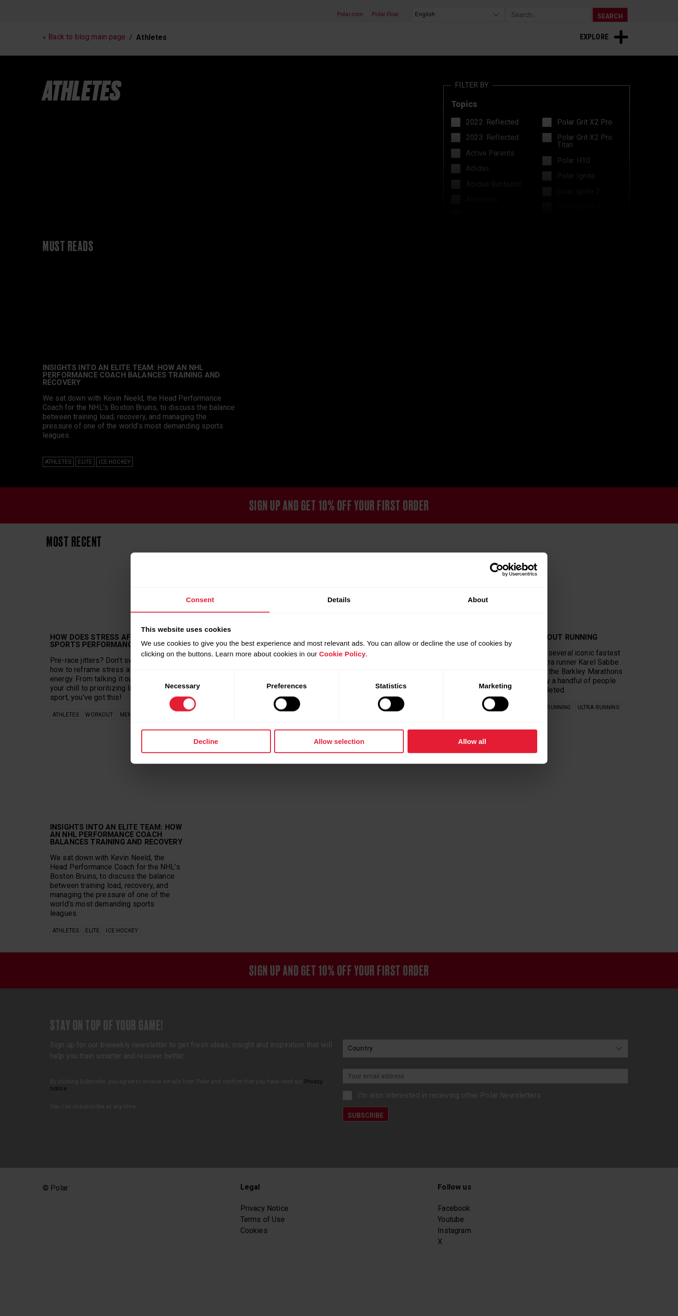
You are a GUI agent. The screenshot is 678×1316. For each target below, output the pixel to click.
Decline (206, 741)
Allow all (472, 741)
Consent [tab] (200, 599)
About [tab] (478, 599)
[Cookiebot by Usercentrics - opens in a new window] (496, 569)
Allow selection (339, 741)
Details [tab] (339, 599)
